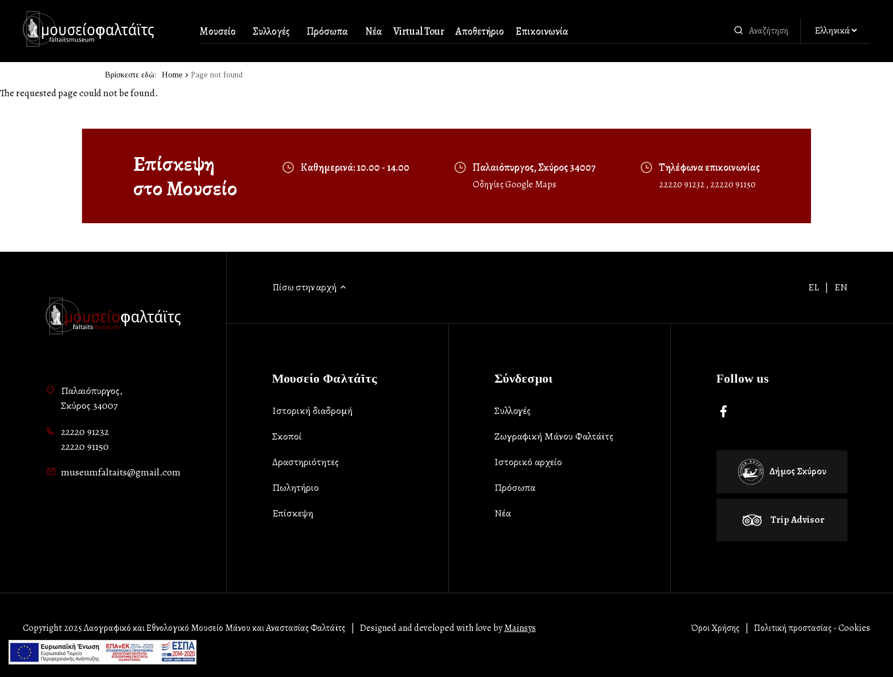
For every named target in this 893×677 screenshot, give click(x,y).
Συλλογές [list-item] (512, 410)
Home (172, 75)
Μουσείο (217, 31)
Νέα (373, 31)
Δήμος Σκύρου (782, 472)
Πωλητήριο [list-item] (295, 487)
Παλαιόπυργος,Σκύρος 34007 (91, 398)
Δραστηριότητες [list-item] (305, 462)
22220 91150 (733, 184)
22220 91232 (682, 184)
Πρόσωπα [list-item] (514, 487)
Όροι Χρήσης (715, 628)
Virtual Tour (419, 31)
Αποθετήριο (480, 31)
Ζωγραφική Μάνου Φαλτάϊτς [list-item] (553, 436)
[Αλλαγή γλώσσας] (835, 31)
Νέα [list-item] (502, 513)
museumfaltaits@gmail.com (121, 472)
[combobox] (771, 31)
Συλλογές (271, 31)
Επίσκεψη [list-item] (292, 513)
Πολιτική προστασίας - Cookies (812, 628)
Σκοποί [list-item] (287, 436)
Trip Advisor (782, 519)
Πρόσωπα (327, 31)
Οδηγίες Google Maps (514, 184)
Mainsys (520, 628)
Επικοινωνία (541, 31)
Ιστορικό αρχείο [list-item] (528, 462)
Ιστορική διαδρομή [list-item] (312, 410)
